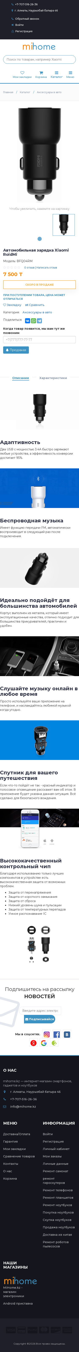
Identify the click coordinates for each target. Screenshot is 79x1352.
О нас (7, 1171)
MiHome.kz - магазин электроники (21, 1288)
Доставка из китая (57, 1235)
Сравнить (34, 305)
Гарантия (10, 1141)
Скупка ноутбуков (57, 1220)
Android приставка (18, 1303)
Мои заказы (52, 1156)
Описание (20, 378)
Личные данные (55, 1164)
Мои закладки (14, 1149)
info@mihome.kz (19, 1106)
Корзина (10, 1178)
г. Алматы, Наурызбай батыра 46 (35, 10)
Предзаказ (16, 350)
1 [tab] (39, 239)
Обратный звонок (25, 18)
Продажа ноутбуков (59, 1227)
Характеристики (53, 378)
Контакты (10, 1164)
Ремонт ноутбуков (57, 1205)
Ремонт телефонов (58, 1190)
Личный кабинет (56, 1149)
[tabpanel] (64, 225)
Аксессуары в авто (37, 312)
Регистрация (22, 31)
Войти (18, 24)
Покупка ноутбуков (58, 1212)
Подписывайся (39, 1019)
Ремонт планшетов (58, 1198)
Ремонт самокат (55, 1171)
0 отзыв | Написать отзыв (40, 267)
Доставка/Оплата (16, 1134)
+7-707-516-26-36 (26, 4)
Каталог (57, 75)
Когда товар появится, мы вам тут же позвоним (34, 331)
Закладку (12, 305)
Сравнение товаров (19, 1156)
